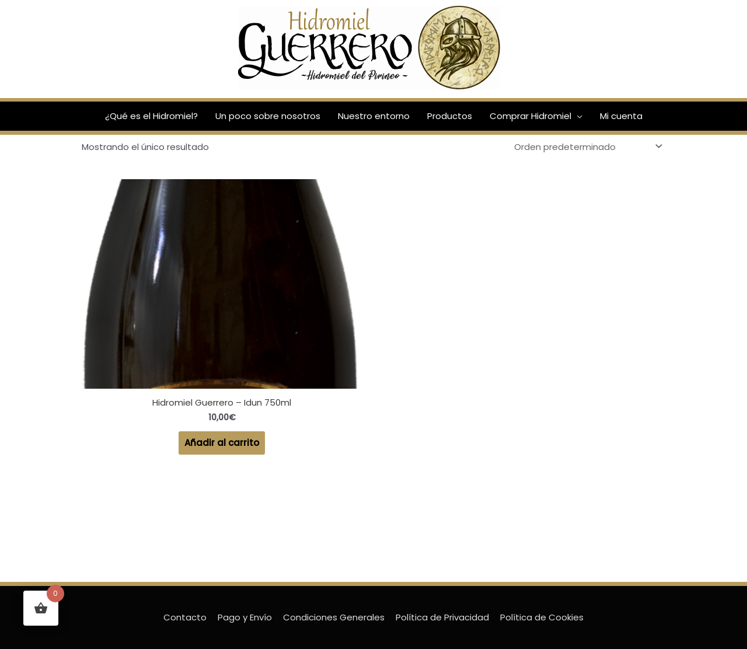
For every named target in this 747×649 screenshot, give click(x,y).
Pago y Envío (245, 617)
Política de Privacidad (442, 617)
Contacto (185, 617)
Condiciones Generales (334, 617)
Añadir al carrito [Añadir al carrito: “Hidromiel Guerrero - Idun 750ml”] (221, 443)
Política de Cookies (542, 617)
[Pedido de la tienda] (586, 146)
